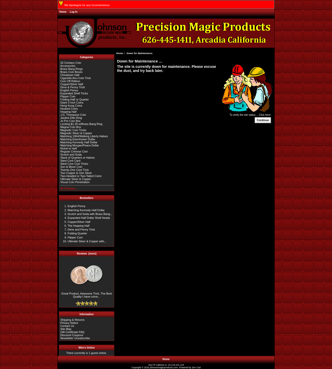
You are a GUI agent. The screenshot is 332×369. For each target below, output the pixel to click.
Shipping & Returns (72, 319)
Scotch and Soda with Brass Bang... (90, 213)
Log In (74, 11)
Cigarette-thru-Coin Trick (75, 78)
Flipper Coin (67, 96)
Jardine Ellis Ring (71, 117)
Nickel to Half (68, 148)
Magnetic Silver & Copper (76, 133)
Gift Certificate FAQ (72, 332)
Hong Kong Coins (71, 105)
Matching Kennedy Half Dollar (78, 142)
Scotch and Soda (71, 154)
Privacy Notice (69, 322)
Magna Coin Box (70, 127)
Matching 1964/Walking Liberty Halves (84, 136)
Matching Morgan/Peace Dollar (79, 145)
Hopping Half (68, 111)
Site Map (65, 328)
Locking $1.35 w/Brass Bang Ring (81, 123)
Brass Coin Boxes (71, 71)
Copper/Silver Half (71, 84)
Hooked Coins (69, 108)
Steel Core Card (70, 160)
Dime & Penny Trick (72, 87)
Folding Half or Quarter (74, 99)
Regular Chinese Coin (74, 151)
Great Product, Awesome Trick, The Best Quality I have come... (86, 293)
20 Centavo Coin (70, 62)
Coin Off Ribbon (70, 81)
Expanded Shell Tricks (74, 93)
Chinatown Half (69, 75)
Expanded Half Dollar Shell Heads (89, 217)
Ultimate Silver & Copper (75, 179)
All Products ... (69, 188)
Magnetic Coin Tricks (73, 130)
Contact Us (67, 325)
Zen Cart (196, 367)
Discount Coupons (71, 335)
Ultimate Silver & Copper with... (87, 241)
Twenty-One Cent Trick (74, 169)
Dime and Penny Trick (81, 229)
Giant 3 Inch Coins (71, 102)
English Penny (69, 90)
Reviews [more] (86, 253)
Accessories (67, 65)
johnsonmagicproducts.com (164, 367)
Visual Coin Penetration (75, 182)
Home (63, 11)
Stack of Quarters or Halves (77, 157)
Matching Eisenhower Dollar (77, 139)
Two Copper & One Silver (76, 172)
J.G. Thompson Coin (73, 114)
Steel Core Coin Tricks (74, 163)
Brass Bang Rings (71, 68)
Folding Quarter (77, 233)
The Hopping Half (79, 225)
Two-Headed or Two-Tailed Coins (80, 175)
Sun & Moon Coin (71, 166)
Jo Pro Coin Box (70, 120)
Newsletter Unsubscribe (75, 338)
